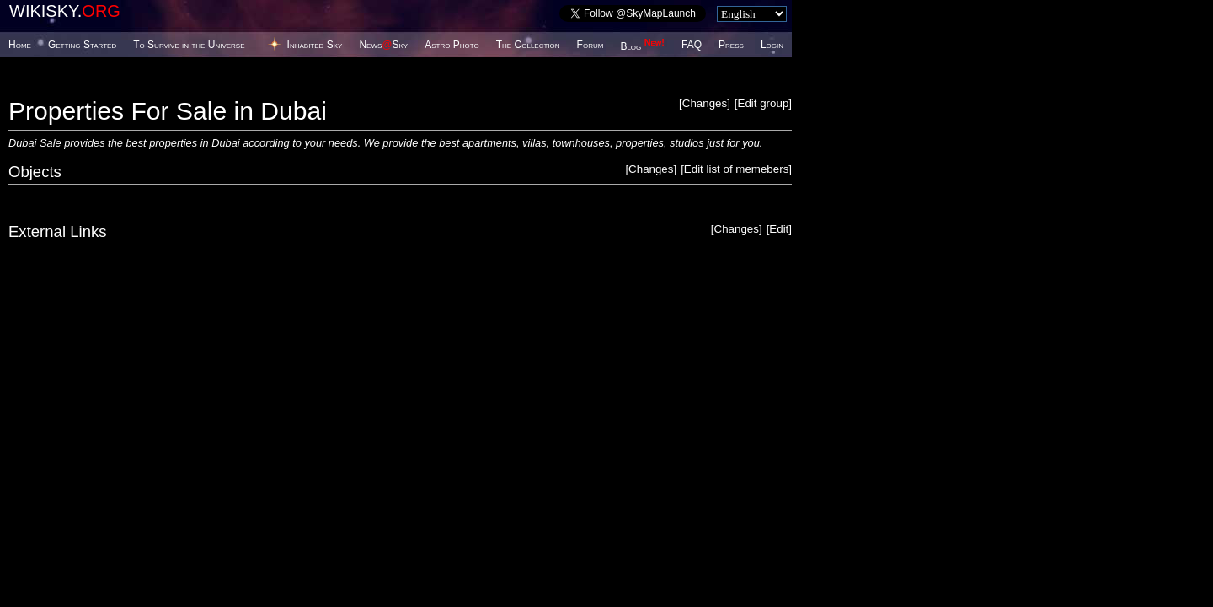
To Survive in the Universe (188, 45)
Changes (704, 103)
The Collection (528, 45)
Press (731, 45)
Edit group (763, 103)
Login (772, 45)
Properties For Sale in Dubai (167, 111)
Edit (778, 229)
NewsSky (383, 45)
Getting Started (82, 45)
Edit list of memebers (736, 169)
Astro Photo (452, 45)
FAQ (691, 45)
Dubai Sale (34, 143)
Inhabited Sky (315, 45)
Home (19, 45)
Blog (642, 46)
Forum (590, 45)
